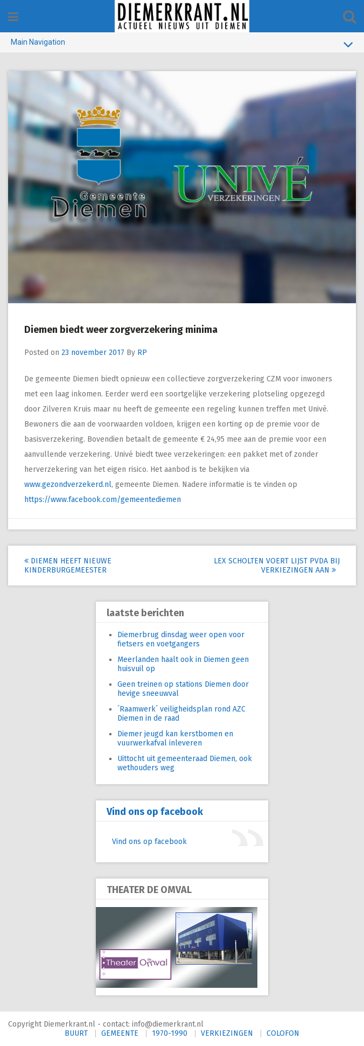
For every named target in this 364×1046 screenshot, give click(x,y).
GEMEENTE (119, 1033)
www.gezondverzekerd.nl (67, 484)
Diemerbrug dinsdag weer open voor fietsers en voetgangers (180, 639)
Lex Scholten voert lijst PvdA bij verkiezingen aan (277, 565)
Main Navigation (182, 44)
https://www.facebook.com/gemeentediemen (102, 499)
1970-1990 (169, 1033)
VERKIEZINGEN (227, 1033)
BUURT (76, 1033)
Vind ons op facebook (155, 812)
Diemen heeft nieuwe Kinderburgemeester (67, 565)
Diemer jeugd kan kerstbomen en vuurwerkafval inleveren (175, 738)
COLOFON (283, 1033)
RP (142, 352)
